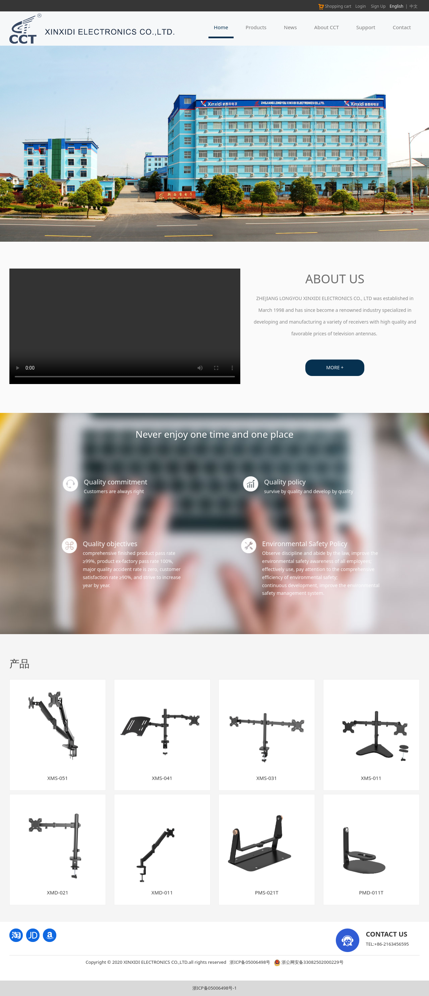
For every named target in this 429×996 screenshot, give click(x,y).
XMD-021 (57, 899)
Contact (402, 27)
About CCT (326, 27)
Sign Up (378, 6)
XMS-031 (266, 784)
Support (365, 27)
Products (256, 27)
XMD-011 (162, 899)
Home (221, 27)
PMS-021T (267, 899)
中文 (414, 6)
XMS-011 (371, 784)
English (397, 6)
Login (360, 6)
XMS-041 (162, 784)
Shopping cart (334, 6)
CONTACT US (387, 934)
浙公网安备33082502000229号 (309, 962)
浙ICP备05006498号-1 (214, 988)
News (290, 27)
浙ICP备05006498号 (250, 962)
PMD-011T (371, 899)
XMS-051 (57, 784)
